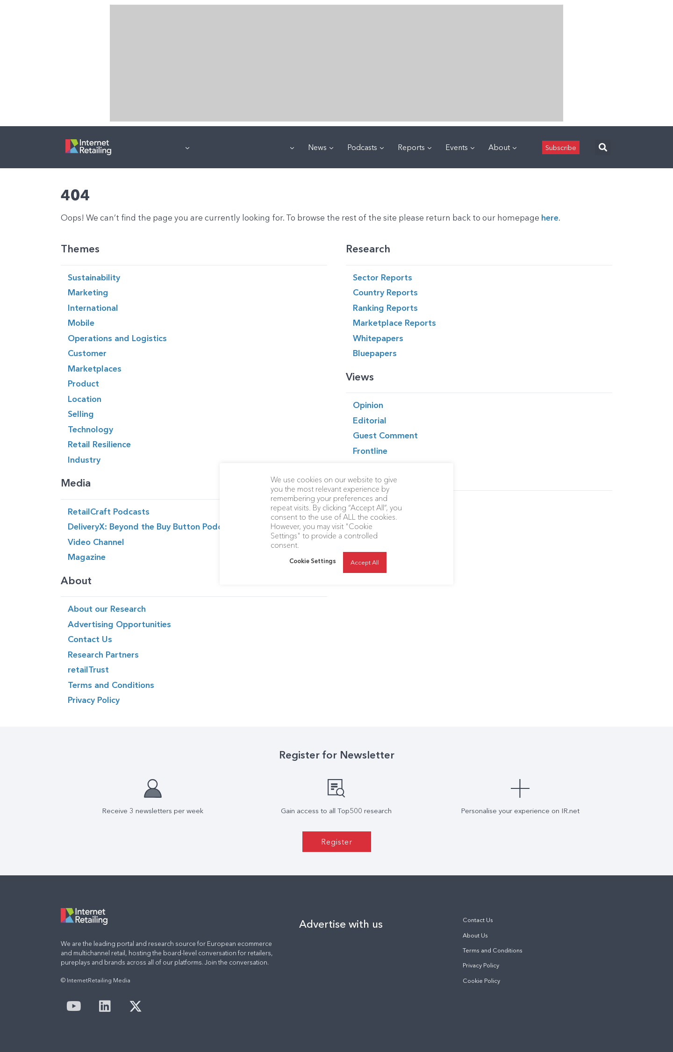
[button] (602, 147)
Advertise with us (341, 923)
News (320, 147)
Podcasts (365, 147)
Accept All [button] (365, 562)
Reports (414, 147)
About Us (475, 935)
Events (459, 147)
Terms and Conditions (493, 950)
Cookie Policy (481, 980)
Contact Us (478, 919)
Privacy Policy (481, 965)
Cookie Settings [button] (312, 561)
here (549, 217)
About (502, 147)
